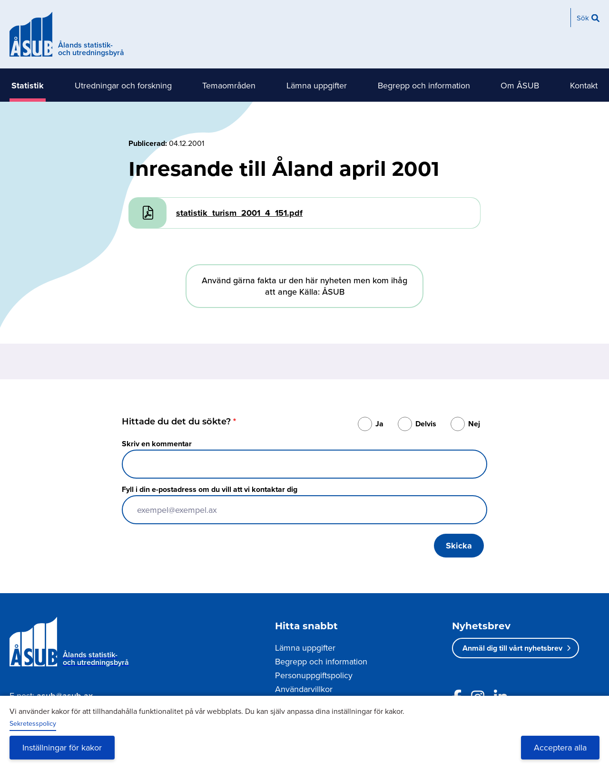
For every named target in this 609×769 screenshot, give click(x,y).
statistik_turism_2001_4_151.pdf (239, 213)
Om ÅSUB (520, 85)
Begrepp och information (424, 85)
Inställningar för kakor (62, 747)
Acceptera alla (560, 747)
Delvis (425, 423)
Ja (379, 423)
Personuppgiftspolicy (314, 675)
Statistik (27, 85)
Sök (583, 18)
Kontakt (584, 85)
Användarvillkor (304, 689)
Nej (474, 423)
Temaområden (228, 85)
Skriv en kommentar (157, 443)
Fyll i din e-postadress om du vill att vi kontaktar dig (209, 489)
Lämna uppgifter (316, 85)
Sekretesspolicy (33, 723)
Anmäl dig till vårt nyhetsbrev (512, 648)
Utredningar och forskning (123, 85)
